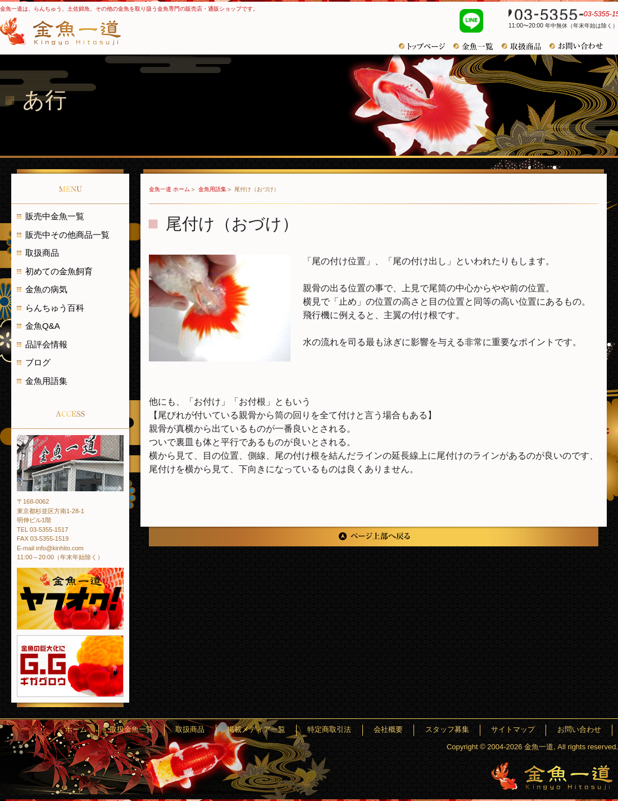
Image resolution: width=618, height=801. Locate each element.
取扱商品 (525, 46)
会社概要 (424, 730)
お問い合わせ (580, 46)
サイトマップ (529, 730)
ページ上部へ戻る (373, 536)
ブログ (38, 362)
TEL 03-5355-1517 (42, 529)
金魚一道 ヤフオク (70, 599)
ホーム (165, 730)
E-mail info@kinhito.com (50, 548)
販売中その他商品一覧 (67, 234)
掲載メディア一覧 (313, 730)
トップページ (426, 46)
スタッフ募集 (473, 730)
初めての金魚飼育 (59, 271)
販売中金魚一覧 (54, 216)
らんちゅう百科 (54, 308)
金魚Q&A (42, 326)
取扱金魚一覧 (209, 730)
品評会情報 (46, 344)
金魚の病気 (46, 289)
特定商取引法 (376, 730)
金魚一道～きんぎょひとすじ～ (552, 776)
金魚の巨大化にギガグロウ (70, 666)
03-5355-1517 (557, 15)
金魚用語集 (213, 189)
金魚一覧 (477, 46)
